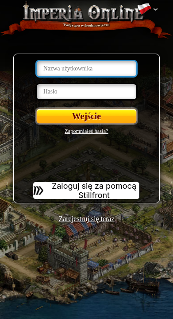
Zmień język (144, 9)
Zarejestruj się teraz (86, 218)
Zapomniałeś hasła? (86, 131)
